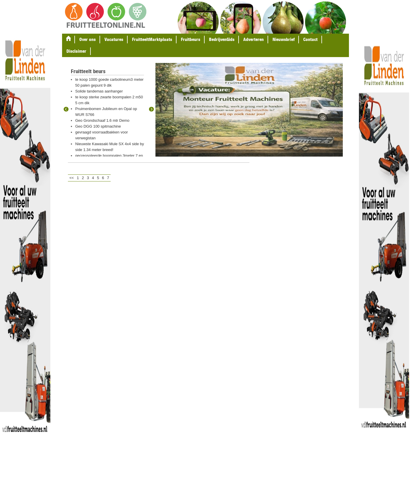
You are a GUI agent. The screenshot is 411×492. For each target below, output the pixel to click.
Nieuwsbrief (283, 39)
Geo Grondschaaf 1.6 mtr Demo (102, 120)
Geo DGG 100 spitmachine (98, 126)
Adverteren (253, 39)
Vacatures (114, 39)
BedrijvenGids (221, 39)
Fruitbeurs (190, 39)
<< (71, 178)
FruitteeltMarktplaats (152, 39)
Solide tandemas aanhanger (99, 91)
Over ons (87, 39)
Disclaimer (76, 51)
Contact (310, 39)
